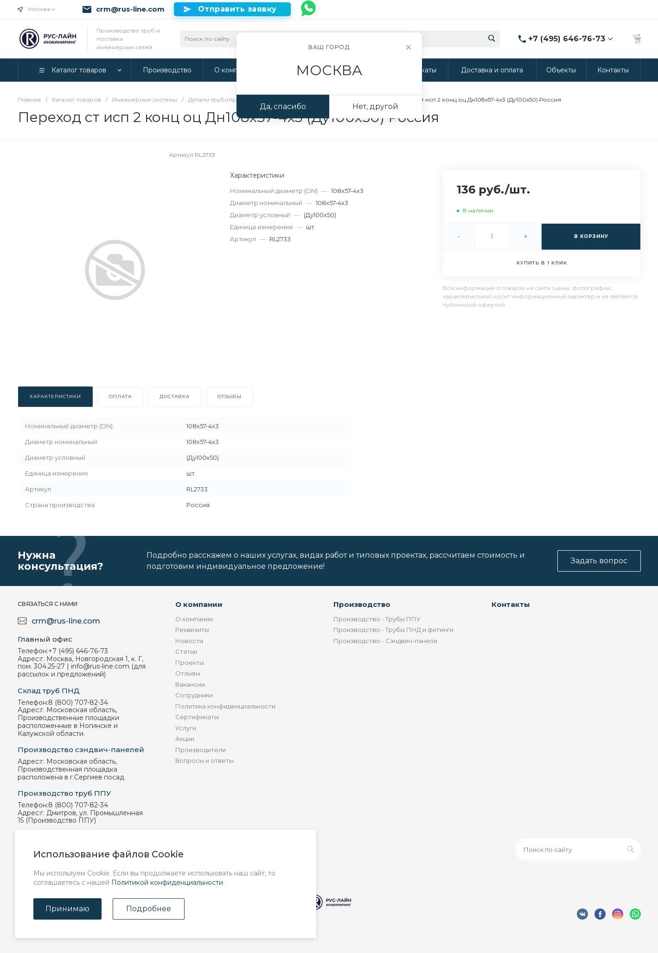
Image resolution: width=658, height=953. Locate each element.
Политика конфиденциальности (225, 706)
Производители (200, 749)
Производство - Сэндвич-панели (385, 640)
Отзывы (187, 673)
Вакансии (190, 684)
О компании (199, 604)
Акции (184, 738)
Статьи (186, 651)
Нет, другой (375, 106)
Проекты (189, 662)
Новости (189, 640)
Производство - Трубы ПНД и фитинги (393, 629)
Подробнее (148, 908)
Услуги (185, 728)
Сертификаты (197, 717)
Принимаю (67, 908)
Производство (361, 604)
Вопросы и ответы (204, 760)
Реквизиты (192, 629)
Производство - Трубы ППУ (377, 619)
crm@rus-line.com (130, 9)
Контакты (511, 604)
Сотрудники (194, 695)
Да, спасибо (283, 106)
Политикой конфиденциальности (167, 882)
